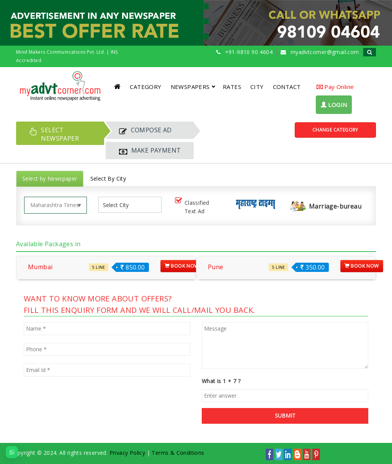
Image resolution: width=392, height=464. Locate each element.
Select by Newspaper (49, 178)
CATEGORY (145, 86)
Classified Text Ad (191, 207)
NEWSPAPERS (193, 86)
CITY (257, 86)
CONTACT (287, 86)
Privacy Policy (127, 452)
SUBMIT (285, 415)
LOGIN (334, 105)
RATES (232, 86)
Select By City (108, 178)
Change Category (335, 130)
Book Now (182, 265)
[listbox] (118, 205)
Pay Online (335, 86)
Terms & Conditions (178, 452)
